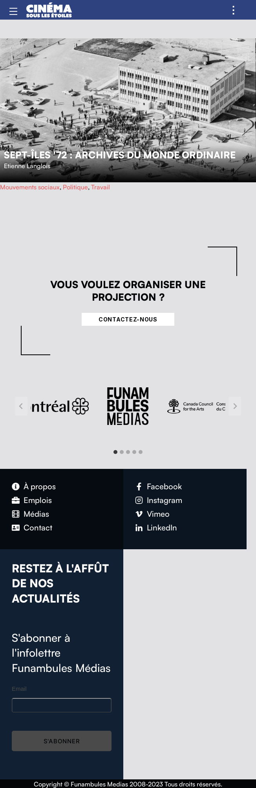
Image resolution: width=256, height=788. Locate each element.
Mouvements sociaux (30, 187)
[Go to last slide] (21, 406)
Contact (38, 527)
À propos (40, 486)
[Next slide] (235, 406)
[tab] (115, 452)
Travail (100, 187)
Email (19, 688)
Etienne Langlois (27, 166)
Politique (75, 187)
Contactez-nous (128, 319)
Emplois (38, 500)
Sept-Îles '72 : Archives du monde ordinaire (120, 155)
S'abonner (62, 741)
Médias (36, 514)
